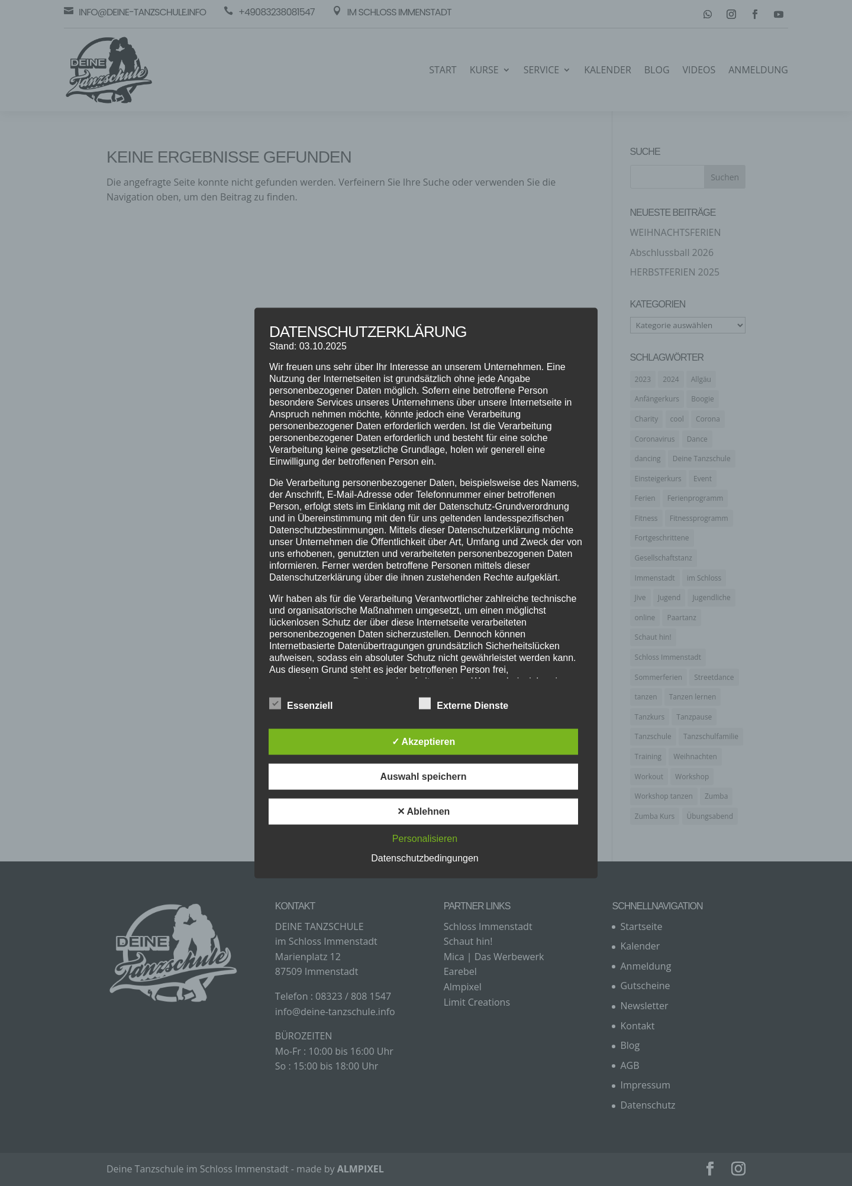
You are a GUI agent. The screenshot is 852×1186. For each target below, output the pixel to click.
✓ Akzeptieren (424, 741)
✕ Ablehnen (423, 811)
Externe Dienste (463, 703)
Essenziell (301, 703)
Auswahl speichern (423, 776)
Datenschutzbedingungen (424, 858)
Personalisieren (424, 838)
